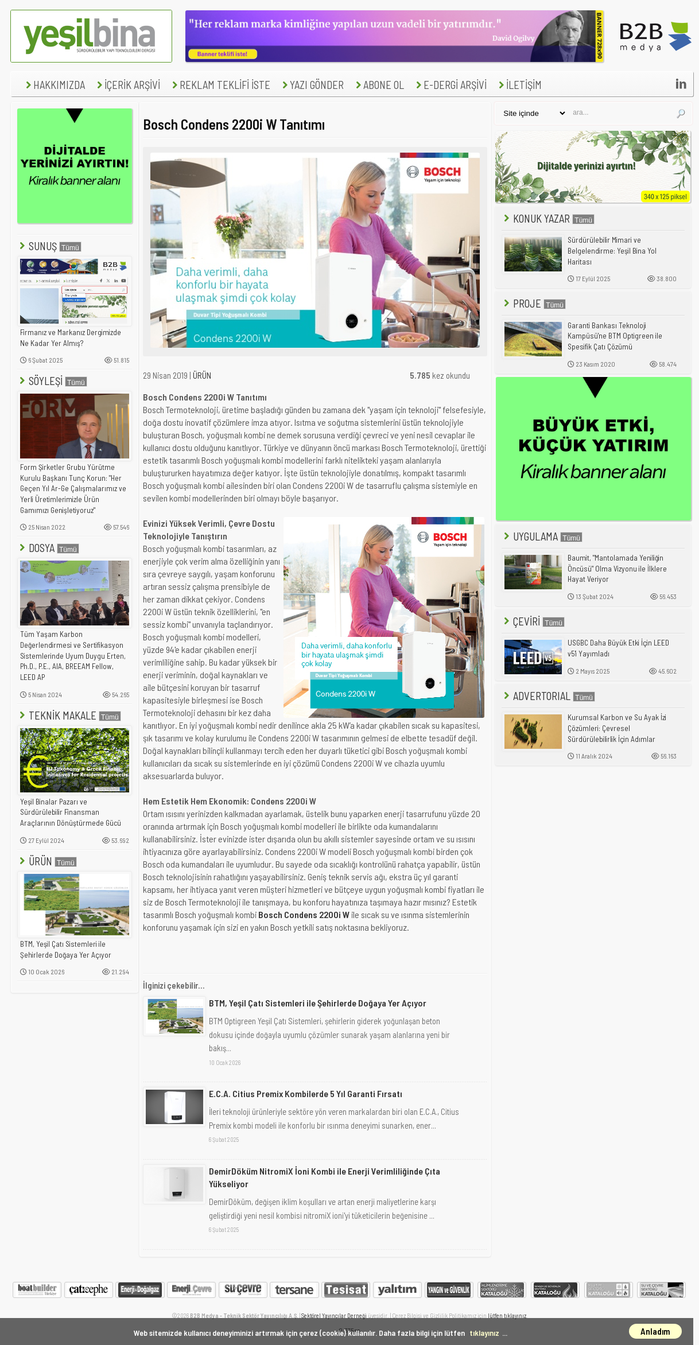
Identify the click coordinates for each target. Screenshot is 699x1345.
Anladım (655, 1331)
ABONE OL (378, 84)
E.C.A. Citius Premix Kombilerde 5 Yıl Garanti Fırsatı (305, 1093)
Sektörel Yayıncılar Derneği (334, 1315)
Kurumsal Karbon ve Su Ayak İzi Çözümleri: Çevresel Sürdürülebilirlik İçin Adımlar (617, 728)
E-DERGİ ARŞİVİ (450, 84)
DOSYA (48, 547)
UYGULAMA (542, 536)
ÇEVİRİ (533, 621)
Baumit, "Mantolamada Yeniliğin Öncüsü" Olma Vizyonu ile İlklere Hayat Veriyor (617, 568)
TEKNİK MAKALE (69, 715)
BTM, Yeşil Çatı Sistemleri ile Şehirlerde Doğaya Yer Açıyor (65, 949)
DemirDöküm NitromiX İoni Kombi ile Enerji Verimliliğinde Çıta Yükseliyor (324, 1177)
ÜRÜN (47, 861)
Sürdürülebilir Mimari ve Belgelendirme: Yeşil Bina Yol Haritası (612, 250)
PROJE (534, 303)
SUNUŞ (49, 245)
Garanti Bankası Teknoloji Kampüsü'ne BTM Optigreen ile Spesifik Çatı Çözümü (615, 336)
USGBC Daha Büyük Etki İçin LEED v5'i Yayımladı (618, 648)
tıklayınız (484, 1333)
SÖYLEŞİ (52, 380)
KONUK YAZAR (548, 218)
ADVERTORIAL (548, 695)
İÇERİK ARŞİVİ (127, 84)
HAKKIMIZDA (54, 84)
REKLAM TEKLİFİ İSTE (219, 84)
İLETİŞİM (519, 84)
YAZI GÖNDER (311, 84)
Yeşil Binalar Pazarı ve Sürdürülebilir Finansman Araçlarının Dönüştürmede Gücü (70, 812)
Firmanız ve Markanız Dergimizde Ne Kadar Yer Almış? (70, 338)
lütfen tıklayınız (507, 1315)
